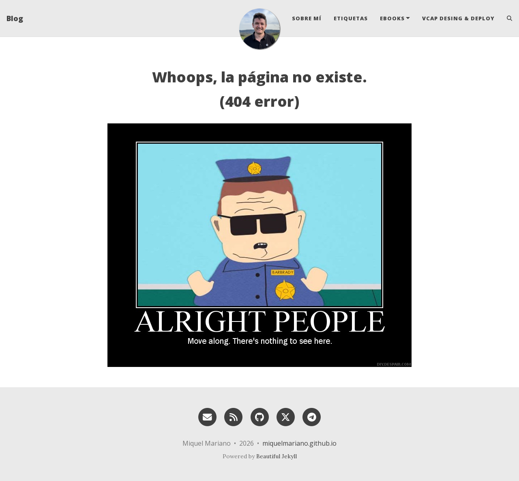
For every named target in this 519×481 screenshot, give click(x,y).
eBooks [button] (392, 18)
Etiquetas (351, 18)
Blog (14, 18)
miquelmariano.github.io (299, 443)
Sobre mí (307, 18)
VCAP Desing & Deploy (458, 18)
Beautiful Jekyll (276, 456)
